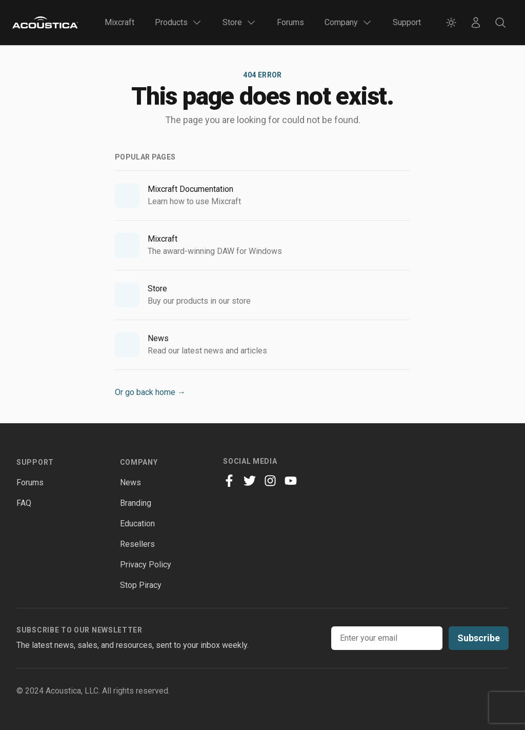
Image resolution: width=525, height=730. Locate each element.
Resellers (137, 544)
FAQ (23, 503)
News (158, 338)
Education (137, 523)
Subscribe (478, 638)
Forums (290, 22)
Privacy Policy (145, 564)
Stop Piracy (140, 585)
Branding (135, 503)
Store (157, 288)
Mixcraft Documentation (190, 189)
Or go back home (150, 392)
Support (407, 22)
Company (139, 462)
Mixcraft (119, 22)
